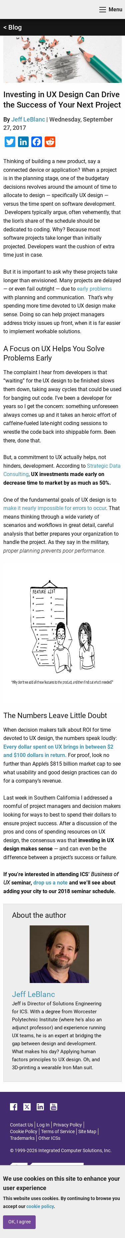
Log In (43, 1124)
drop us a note (50, 882)
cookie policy (40, 1206)
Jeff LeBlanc (28, 119)
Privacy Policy (67, 1124)
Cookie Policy (23, 1131)
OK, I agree (19, 1222)
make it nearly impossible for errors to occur (54, 508)
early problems (94, 289)
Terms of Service (58, 1131)
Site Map (87, 1131)
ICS (15, 9)
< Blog (12, 27)
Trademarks (22, 1138)
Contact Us (21, 1124)
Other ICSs (49, 1138)
